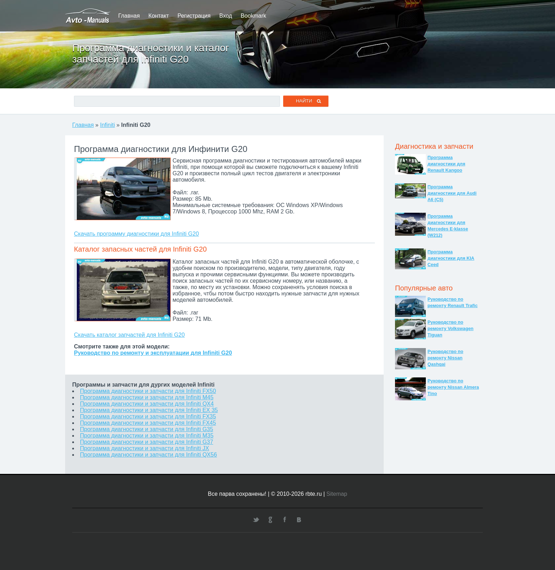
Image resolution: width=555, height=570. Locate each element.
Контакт (158, 16)
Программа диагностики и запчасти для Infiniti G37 (146, 442)
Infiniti (107, 125)
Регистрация (194, 16)
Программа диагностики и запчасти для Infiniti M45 (146, 397)
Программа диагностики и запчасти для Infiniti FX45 (148, 423)
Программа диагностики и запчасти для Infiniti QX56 (148, 455)
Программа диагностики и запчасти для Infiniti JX (144, 448)
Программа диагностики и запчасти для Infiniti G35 (146, 429)
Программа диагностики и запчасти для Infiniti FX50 (148, 391)
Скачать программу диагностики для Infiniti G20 (136, 234)
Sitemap (336, 494)
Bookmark (253, 16)
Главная (129, 16)
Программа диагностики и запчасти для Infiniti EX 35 (149, 410)
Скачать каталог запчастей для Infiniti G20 (129, 335)
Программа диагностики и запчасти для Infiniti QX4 (147, 404)
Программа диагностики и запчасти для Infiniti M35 (146, 436)
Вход (225, 16)
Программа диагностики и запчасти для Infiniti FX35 (148, 416)
